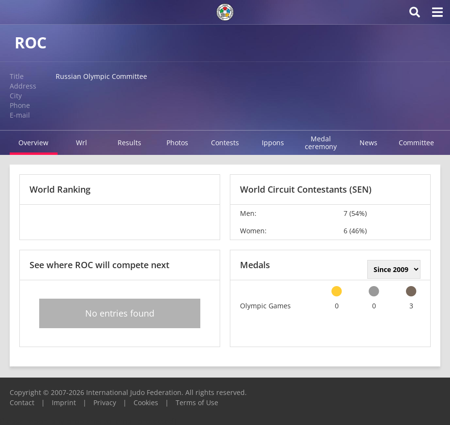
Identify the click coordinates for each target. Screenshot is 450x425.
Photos (177, 142)
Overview (33, 142)
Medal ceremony (321, 142)
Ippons (273, 142)
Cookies (146, 402)
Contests (225, 142)
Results (129, 142)
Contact (22, 402)
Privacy (104, 402)
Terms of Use (197, 402)
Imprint (64, 402)
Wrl (81, 142)
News (368, 142)
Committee (416, 142)
